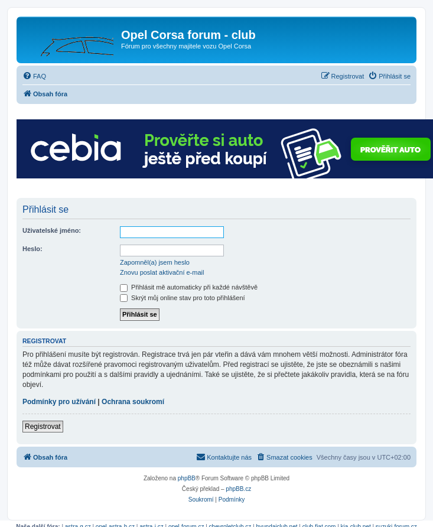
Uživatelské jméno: (51, 230)
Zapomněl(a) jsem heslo (155, 262)
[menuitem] (34, 76)
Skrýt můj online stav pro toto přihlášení (182, 297)
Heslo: (32, 248)
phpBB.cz (238, 489)
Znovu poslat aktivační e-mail (162, 272)
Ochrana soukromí (133, 402)
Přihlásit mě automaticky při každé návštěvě (189, 287)
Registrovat (43, 426)
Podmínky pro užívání (59, 402)
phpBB (187, 478)
